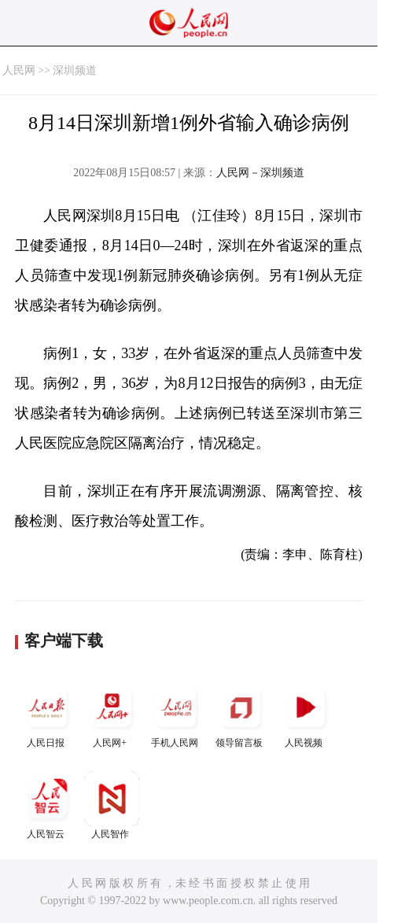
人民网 (18, 70)
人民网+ (111, 714)
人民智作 (111, 805)
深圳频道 (75, 70)
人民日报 (47, 714)
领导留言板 (240, 714)
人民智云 (47, 805)
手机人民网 (176, 714)
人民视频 (305, 714)
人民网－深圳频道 (260, 173)
